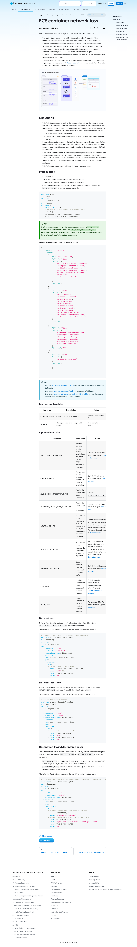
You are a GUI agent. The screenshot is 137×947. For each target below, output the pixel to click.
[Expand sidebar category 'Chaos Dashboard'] (31, 84)
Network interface (121, 34)
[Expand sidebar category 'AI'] (31, 117)
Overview (16, 876)
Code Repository (19, 880)
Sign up (53, 876)
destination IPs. (95, 533)
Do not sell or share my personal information (105, 889)
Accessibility (94, 883)
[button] (20, 212)
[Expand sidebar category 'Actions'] (31, 103)
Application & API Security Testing (25, 909)
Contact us (101, 4)
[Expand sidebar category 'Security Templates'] (31, 184)
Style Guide (55, 918)
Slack (53, 880)
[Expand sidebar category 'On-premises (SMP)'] (31, 112)
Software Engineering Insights (24, 935)
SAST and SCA (18, 918)
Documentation (25, 9)
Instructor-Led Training (59, 912)
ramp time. (92, 607)
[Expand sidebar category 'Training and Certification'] (31, 207)
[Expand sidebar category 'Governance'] (31, 88)
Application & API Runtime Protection (27, 906)
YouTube (54, 886)
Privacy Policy (94, 880)
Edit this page (45, 836)
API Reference (40, 9)
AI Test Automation (20, 938)
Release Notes (64, 9)
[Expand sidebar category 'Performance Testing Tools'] (31, 159)
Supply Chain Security (21, 915)
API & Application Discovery (23, 902)
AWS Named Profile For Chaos (62, 386)
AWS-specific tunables (80, 394)
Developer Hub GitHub (59, 889)
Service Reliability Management (24, 928)
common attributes (61, 394)
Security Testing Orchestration (24, 912)
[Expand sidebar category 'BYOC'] (31, 140)
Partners (54, 915)
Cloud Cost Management (22, 899)
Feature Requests (57, 899)
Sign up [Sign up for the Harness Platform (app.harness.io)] (119, 3)
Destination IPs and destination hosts (122, 39)
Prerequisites (120, 22)
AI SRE (15, 925)
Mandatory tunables (122, 25)
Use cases (116, 19)
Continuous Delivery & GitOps (24, 886)
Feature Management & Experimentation (28, 896)
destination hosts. (94, 557)
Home (14, 9)
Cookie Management (97, 886)
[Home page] (41, 15)
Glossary (86, 9)
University (76, 9)
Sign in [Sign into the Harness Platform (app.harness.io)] (111, 3)
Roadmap (51, 9)
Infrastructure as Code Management (26, 889)
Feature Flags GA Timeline (61, 902)
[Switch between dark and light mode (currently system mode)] (125, 3)
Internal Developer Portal (22, 931)
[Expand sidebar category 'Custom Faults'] (31, 145)
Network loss (120, 31)
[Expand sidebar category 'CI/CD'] (31, 155)
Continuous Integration (21, 883)
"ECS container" (73, 63)
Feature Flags (18, 893)
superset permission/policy (64, 391)
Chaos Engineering (19, 922)
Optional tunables (121, 28)
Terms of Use (94, 876)
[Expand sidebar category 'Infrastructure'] (31, 93)
